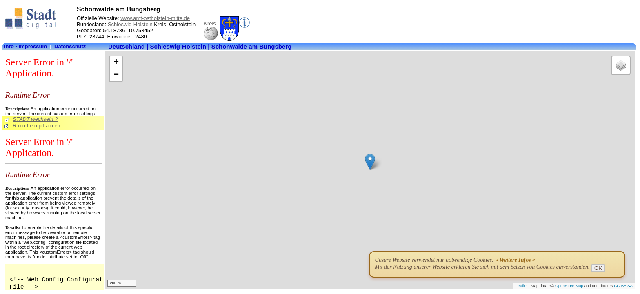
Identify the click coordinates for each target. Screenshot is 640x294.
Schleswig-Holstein (130, 24)
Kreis (210, 23)
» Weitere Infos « (515, 260)
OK (598, 268)
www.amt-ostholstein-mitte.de (155, 18)
